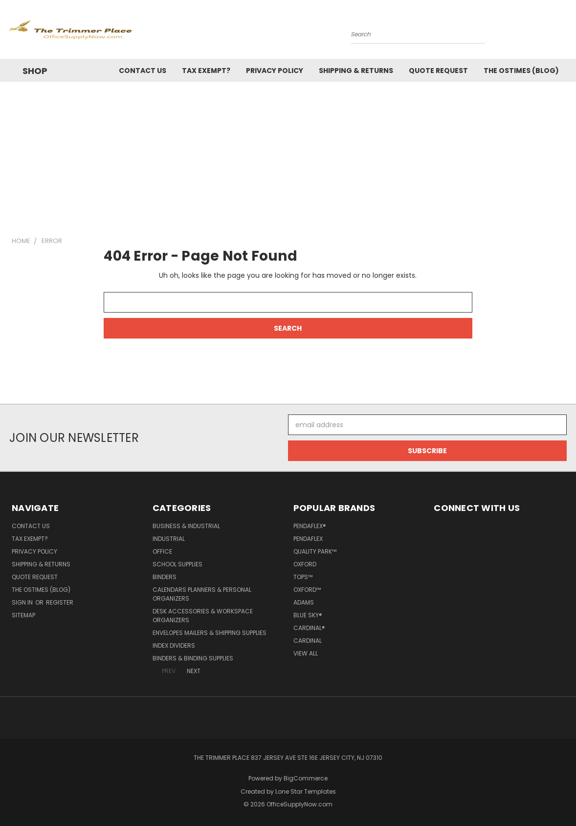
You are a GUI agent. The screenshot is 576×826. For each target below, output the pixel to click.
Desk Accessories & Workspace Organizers (203, 615)
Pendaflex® (309, 526)
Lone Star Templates (305, 791)
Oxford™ (307, 589)
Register (59, 602)
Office (162, 551)
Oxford (304, 564)
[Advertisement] (288, 155)
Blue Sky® (307, 615)
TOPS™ (302, 577)
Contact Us (142, 70)
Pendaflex (308, 538)
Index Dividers (174, 645)
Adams (303, 602)
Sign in (23, 602)
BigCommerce (306, 778)
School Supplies (177, 564)
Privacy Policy (274, 70)
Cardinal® (309, 628)
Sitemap (23, 615)
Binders (165, 577)
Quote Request (438, 70)
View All (305, 653)
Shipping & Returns (356, 70)
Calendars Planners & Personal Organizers (202, 594)
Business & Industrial (186, 526)
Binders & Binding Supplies (193, 658)
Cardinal (307, 640)
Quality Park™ (314, 551)
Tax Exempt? (206, 70)
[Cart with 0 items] (564, 32)
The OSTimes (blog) (521, 70)
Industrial (169, 538)
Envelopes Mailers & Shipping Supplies (209, 633)
